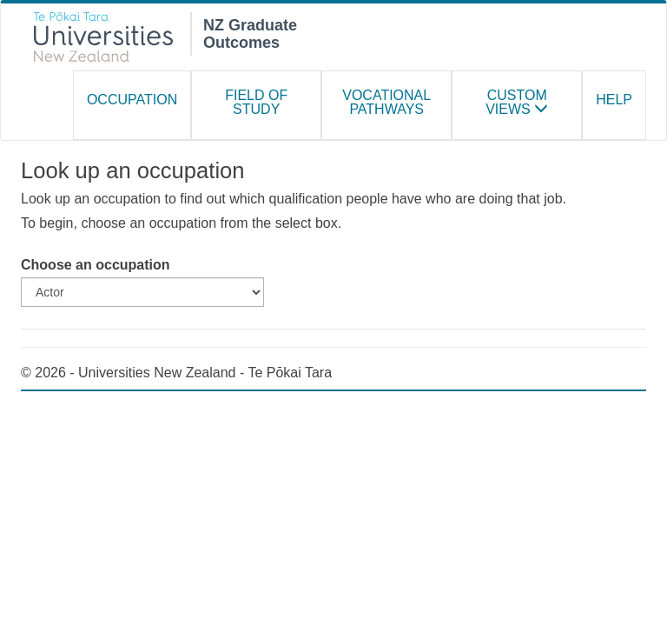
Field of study (256, 102)
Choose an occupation (95, 264)
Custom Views (516, 102)
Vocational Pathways (386, 102)
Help (614, 99)
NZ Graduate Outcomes (250, 32)
